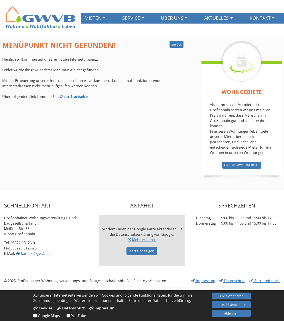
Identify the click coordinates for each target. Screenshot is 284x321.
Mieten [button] (93, 18)
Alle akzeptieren (231, 296)
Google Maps (49, 315)
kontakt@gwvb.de (33, 253)
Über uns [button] (172, 18)
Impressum (203, 280)
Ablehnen (231, 313)
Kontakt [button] (260, 18)
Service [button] (131, 18)
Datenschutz (232, 280)
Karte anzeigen (141, 251)
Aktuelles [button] (216, 18)
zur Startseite (73, 96)
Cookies (42, 308)
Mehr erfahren (142, 239)
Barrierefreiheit (264, 280)
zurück (176, 44)
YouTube (78, 315)
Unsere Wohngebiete (241, 165)
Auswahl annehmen (231, 305)
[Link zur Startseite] (40, 17)
